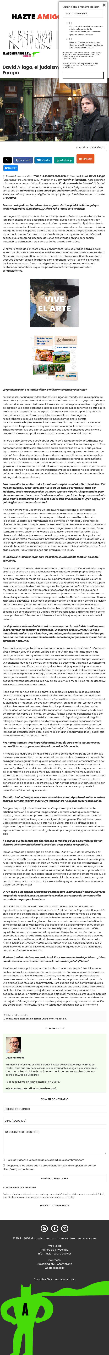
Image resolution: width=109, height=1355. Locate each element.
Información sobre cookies (54, 1253)
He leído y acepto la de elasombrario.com (43, 1160)
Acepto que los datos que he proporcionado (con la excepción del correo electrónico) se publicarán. (49, 1167)
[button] (21, 54)
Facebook (24, 160)
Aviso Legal (54, 1246)
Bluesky (11, 168)
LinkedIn (45, 160)
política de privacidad (45, 1160)
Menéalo (85, 159)
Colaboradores (54, 1268)
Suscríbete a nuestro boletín (81, 1277)
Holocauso (26, 1018)
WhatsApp (66, 160)
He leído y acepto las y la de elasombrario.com (86, 1315)
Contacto (54, 1260)
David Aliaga (11, 1018)
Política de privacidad (54, 1250)
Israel (37, 1018)
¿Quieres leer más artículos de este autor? (31, 1088)
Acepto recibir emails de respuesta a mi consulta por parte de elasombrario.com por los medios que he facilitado (86, 1300)
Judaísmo (48, 1018)
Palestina (60, 1018)
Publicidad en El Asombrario (54, 1264)
